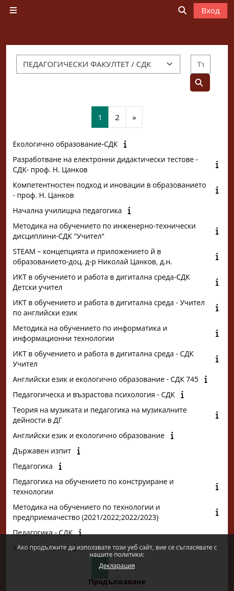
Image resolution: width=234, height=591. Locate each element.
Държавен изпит (42, 451)
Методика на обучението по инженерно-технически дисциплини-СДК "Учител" (104, 231)
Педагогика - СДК (43, 532)
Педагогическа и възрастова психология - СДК (94, 394)
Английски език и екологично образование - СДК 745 (105, 379)
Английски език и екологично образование (89, 435)
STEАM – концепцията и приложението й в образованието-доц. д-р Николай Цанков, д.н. (92, 256)
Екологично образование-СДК (65, 144)
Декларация (117, 565)
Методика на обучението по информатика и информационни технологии (90, 333)
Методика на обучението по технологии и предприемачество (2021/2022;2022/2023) (86, 512)
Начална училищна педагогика (67, 210)
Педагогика (33, 466)
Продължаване (117, 581)
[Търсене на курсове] (200, 64)
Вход (210, 10)
